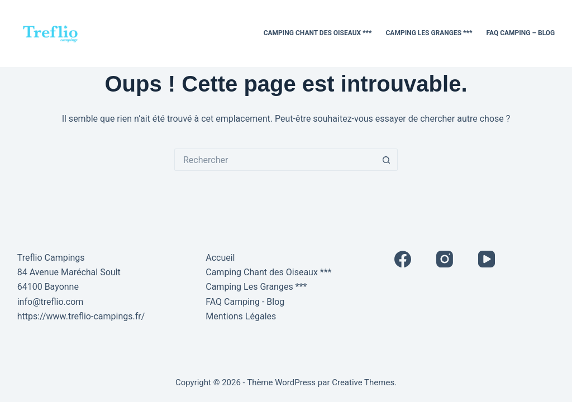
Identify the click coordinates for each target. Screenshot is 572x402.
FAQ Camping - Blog (245, 301)
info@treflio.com (50, 301)
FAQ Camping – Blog (520, 33)
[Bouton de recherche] (386, 160)
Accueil (220, 257)
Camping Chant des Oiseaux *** (318, 33)
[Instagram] (444, 259)
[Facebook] (402, 259)
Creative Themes (363, 382)
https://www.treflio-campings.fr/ (81, 316)
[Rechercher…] (274, 160)
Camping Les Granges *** (429, 33)
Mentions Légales (241, 316)
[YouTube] (486, 259)
